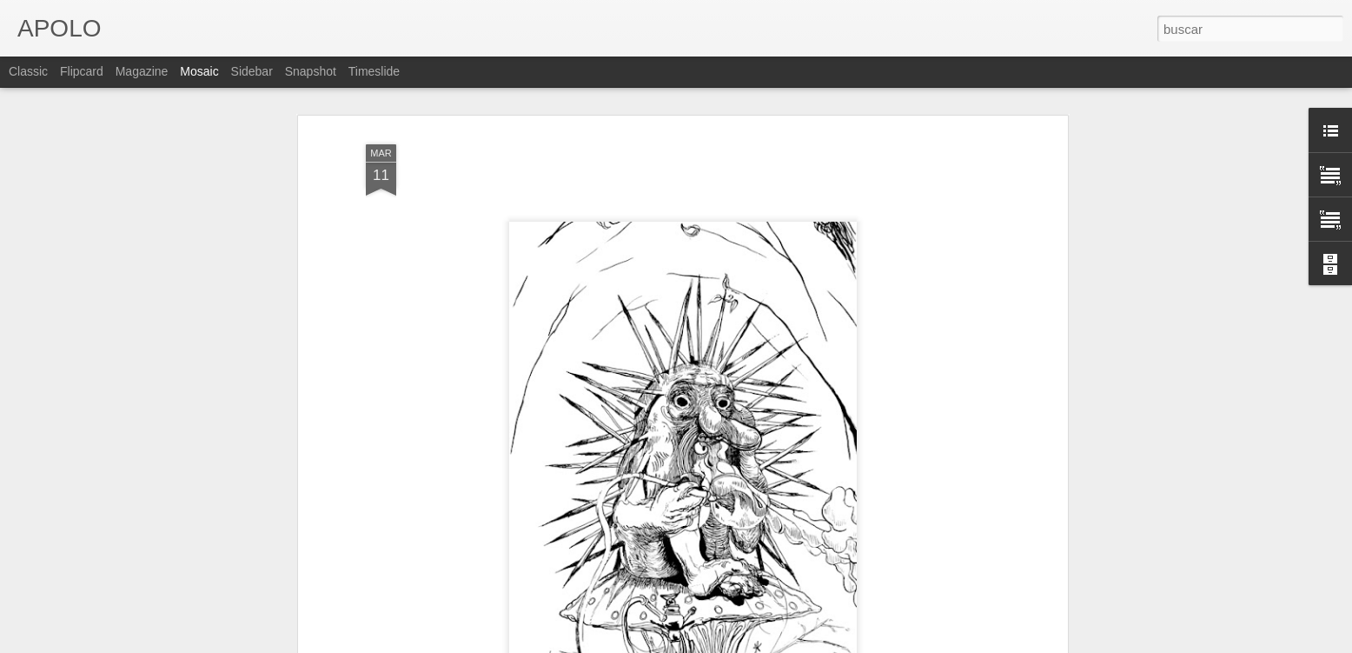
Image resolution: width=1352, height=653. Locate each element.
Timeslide (374, 71)
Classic (28, 71)
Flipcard (81, 71)
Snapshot (310, 71)
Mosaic (199, 71)
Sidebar (252, 71)
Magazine (142, 71)
